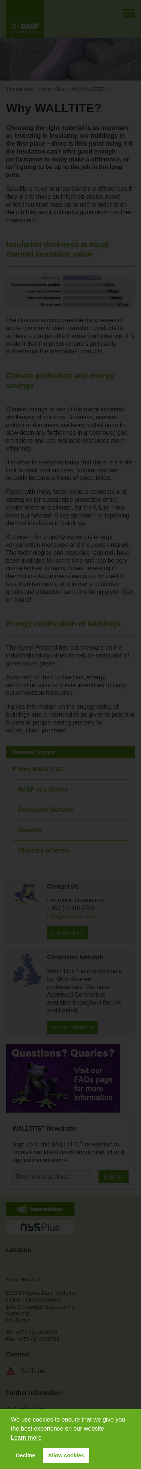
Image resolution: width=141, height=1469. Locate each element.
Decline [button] (25, 1455)
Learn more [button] (26, 1437)
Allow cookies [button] (66, 1455)
